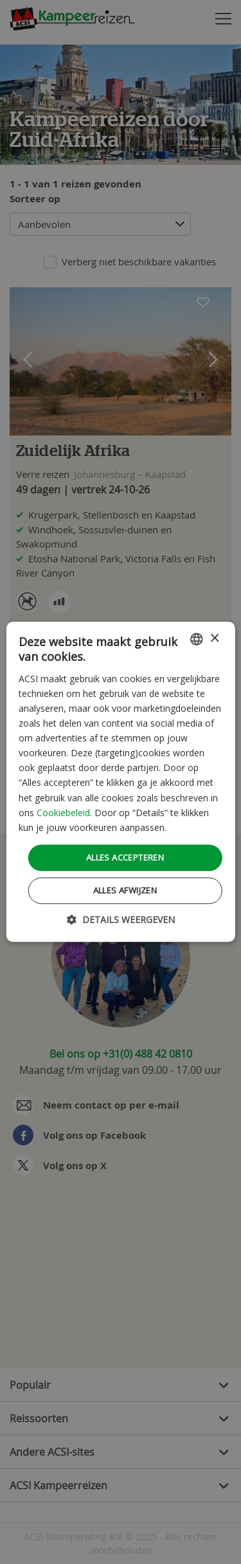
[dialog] (120, 782)
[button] (121, 920)
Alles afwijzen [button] (125, 891)
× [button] (214, 639)
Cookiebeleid (63, 812)
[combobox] (196, 639)
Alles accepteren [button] (125, 857)
